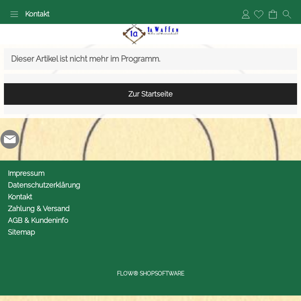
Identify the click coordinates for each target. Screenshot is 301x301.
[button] (14, 14)
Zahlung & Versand (38, 208)
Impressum (26, 173)
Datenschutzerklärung (44, 185)
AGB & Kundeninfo (38, 220)
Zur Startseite (150, 94)
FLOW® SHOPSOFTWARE (150, 273)
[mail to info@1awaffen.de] (10, 139)
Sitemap (21, 232)
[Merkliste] (259, 14)
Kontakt (37, 14)
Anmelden (246, 14)
